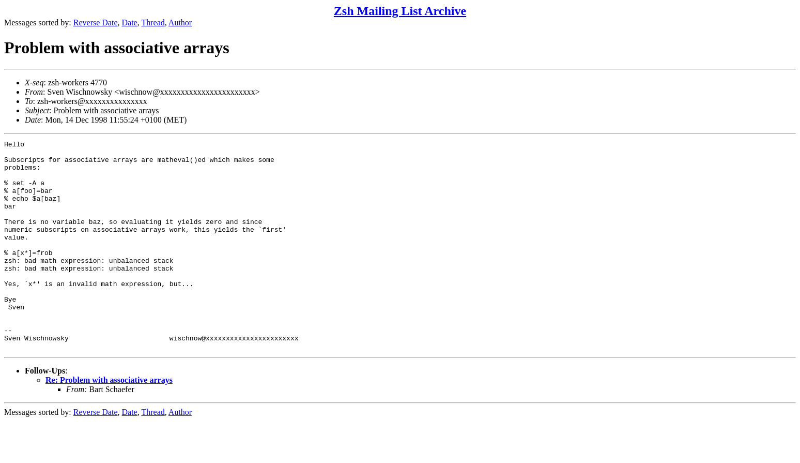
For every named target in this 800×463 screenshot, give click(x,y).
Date (129, 22)
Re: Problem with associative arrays (109, 421)
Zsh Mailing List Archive (400, 11)
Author (180, 22)
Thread (152, 22)
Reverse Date (95, 22)
